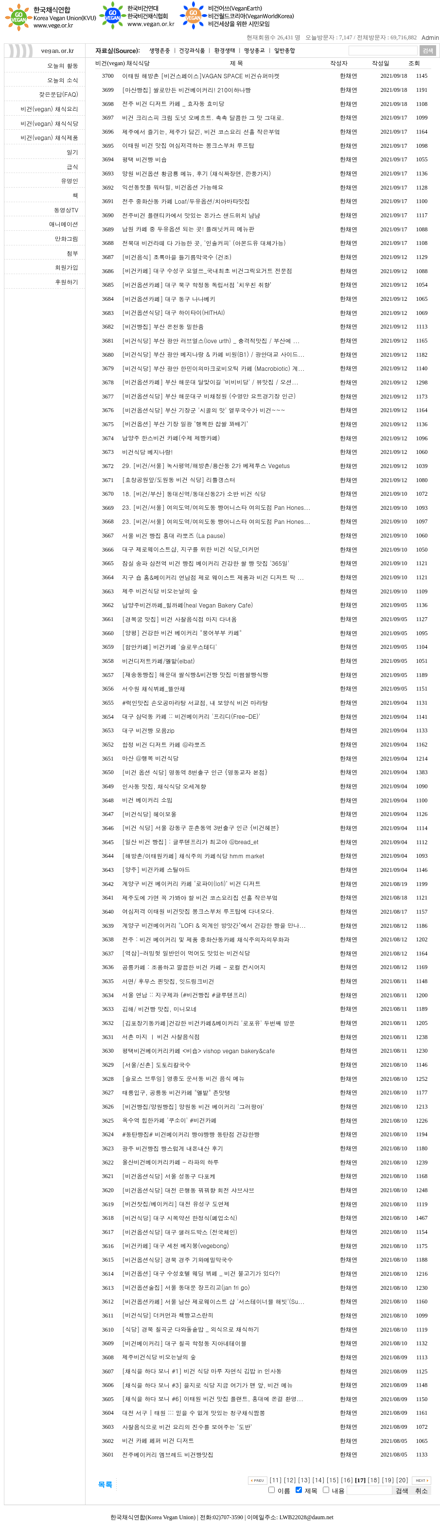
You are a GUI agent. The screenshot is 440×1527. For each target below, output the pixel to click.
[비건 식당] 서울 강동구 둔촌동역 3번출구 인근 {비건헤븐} (200, 827)
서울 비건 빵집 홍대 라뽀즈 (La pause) (173, 535)
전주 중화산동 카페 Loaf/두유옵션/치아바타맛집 (186, 201)
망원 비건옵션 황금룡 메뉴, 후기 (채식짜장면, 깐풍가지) (196, 173)
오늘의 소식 (62, 80)
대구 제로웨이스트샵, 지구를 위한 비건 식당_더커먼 (191, 549)
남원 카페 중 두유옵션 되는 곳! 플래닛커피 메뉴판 (188, 229)
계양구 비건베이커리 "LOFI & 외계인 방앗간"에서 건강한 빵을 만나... (214, 925)
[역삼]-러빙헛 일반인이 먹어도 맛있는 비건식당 (186, 953)
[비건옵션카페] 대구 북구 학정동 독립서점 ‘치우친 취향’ (196, 284)
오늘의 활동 (62, 65)
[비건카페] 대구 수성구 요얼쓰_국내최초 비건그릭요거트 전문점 (207, 270)
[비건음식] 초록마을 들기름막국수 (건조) (176, 257)
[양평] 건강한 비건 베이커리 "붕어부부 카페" (182, 632)
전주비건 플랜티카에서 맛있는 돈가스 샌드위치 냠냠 (191, 215)
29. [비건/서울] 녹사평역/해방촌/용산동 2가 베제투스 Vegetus (206, 465)
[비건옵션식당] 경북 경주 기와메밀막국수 (177, 1259)
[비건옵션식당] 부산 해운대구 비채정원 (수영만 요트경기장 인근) (209, 396)
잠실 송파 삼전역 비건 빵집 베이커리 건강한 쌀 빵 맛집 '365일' (205, 563)
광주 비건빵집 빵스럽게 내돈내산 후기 (172, 1148)
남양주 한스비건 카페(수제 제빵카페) (171, 438)
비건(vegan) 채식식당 (49, 123)
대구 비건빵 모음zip (148, 730)
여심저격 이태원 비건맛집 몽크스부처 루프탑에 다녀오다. (198, 911)
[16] (347, 1479)
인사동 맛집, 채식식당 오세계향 (164, 786)
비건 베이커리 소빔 (147, 800)
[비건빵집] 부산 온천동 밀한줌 (163, 326)
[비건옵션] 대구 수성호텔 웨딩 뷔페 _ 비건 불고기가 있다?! (201, 1273)
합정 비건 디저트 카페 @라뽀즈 (164, 744)
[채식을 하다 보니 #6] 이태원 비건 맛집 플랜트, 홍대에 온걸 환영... (212, 1398)
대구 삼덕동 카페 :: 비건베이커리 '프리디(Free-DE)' (191, 716)
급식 (72, 166)
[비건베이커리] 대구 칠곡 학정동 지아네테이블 (184, 1343)
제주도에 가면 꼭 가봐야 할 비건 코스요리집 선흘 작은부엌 (200, 897)
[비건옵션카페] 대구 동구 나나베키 (168, 299)
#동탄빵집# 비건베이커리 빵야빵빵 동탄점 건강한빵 (191, 1134)
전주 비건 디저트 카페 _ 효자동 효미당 (173, 103)
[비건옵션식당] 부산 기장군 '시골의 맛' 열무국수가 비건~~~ (203, 410)
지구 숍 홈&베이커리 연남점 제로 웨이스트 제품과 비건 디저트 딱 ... (213, 577)
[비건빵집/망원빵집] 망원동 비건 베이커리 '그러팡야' (193, 1106)
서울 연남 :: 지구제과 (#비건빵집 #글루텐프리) (184, 994)
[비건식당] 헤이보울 (149, 814)
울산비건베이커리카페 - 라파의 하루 (170, 1162)
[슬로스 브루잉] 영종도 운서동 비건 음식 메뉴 (183, 1078)
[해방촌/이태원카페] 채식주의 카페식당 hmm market (193, 855)
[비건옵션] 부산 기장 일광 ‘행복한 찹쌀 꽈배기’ (185, 423)
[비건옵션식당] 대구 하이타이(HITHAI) (173, 312)
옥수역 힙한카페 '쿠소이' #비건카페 (169, 1120)
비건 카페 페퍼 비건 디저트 (158, 1440)
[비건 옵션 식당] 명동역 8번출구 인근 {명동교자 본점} (194, 772)
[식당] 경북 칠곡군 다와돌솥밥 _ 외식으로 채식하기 (190, 1329)
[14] (318, 1479)
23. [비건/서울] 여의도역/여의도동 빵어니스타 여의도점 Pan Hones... (216, 507)
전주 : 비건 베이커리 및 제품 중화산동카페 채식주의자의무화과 (205, 939)
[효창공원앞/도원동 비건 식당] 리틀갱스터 (178, 479)
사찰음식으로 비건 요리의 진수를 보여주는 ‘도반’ (187, 1427)
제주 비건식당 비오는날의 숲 (160, 591)
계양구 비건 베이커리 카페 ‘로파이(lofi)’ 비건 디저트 (191, 883)
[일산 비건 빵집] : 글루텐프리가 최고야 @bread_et (190, 841)
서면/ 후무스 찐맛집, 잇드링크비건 (168, 981)
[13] (304, 1479)
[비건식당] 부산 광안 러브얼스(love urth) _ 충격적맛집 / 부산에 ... (210, 340)
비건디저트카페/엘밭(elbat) (158, 661)
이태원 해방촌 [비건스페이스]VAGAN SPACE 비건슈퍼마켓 (201, 75)
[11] (275, 1479)
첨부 (72, 253)
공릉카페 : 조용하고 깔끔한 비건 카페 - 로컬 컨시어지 (193, 967)
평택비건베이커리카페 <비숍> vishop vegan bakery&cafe (198, 1050)
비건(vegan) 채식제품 (49, 137)
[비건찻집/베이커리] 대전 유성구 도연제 (175, 1203)
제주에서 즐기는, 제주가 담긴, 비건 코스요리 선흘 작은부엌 (201, 131)
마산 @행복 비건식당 (150, 758)
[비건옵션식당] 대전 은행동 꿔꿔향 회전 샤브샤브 (188, 1190)
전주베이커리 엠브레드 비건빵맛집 (167, 1454)
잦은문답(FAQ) (58, 94)
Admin (430, 37)
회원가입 (66, 267)
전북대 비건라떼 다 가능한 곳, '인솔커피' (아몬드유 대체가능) (204, 243)
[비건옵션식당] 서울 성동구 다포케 (168, 1176)
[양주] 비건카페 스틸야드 (156, 869)
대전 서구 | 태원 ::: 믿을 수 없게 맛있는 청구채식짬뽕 (193, 1412)
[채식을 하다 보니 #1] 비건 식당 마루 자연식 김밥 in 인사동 (202, 1371)
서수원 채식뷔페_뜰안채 (153, 688)
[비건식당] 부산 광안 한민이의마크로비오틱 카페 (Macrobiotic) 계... (213, 368)
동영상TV (66, 210)
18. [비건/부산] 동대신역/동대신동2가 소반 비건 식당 (194, 493)
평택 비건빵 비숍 (144, 159)
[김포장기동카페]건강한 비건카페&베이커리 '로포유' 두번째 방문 (208, 1023)
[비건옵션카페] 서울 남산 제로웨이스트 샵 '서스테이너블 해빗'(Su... (213, 1301)
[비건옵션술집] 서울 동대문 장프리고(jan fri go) (186, 1287)
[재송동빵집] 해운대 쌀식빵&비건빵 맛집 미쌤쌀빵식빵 (195, 674)
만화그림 (66, 238)
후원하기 (66, 282)
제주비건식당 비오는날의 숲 (159, 1357)
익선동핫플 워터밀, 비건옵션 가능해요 (173, 187)
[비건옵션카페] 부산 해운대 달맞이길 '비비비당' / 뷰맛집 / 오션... (210, 382)
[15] (332, 1479)
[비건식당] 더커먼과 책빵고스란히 (167, 1315)
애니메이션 (63, 224)
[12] (289, 1479)
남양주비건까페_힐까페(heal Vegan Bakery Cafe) (187, 605)
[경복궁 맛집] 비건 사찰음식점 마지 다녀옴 (179, 619)
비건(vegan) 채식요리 (49, 108)
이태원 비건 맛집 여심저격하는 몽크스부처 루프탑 (188, 145)
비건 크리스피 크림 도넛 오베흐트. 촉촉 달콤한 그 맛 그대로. (203, 117)
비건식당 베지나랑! (147, 452)
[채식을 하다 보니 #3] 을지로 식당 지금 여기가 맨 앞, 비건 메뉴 (207, 1385)
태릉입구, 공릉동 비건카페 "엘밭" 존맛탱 (176, 1092)
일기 (72, 152)
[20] (402, 1479)
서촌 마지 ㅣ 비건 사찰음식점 (161, 1036)
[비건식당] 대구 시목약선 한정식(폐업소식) (179, 1218)
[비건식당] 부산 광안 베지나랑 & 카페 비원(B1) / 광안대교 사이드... (213, 354)
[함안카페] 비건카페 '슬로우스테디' (169, 646)
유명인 (69, 180)
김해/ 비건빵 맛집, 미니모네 (159, 1009)
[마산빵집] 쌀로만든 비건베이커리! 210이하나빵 (186, 90)
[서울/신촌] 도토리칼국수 (156, 1064)
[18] (373, 1479)
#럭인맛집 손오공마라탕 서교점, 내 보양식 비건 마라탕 (195, 702)
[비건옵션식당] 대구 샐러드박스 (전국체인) (179, 1232)
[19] (388, 1479)
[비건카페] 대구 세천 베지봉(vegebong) (175, 1245)
